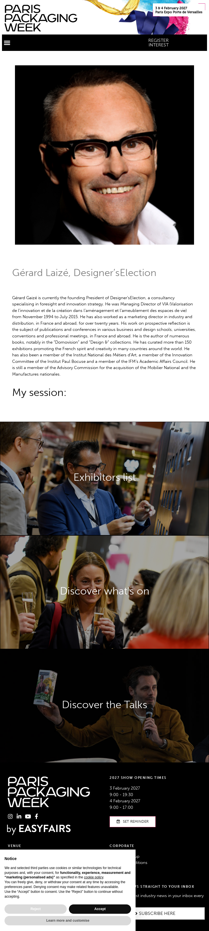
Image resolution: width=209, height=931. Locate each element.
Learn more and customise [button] (68, 921)
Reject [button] (36, 909)
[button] (7, 43)
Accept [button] (100, 909)
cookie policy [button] (93, 877)
